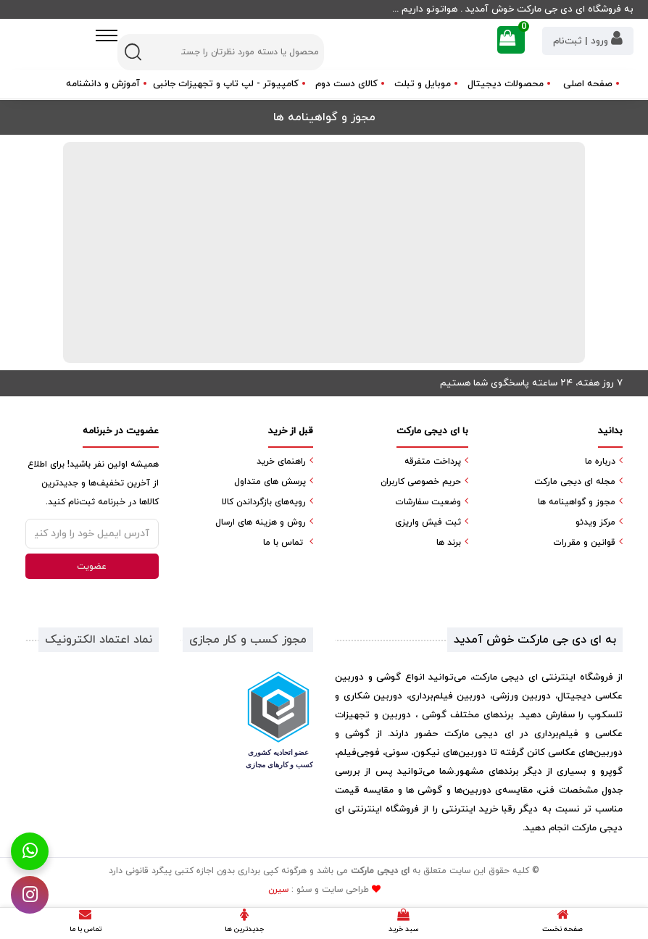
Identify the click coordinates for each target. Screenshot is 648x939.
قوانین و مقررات (584, 542)
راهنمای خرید (281, 461)
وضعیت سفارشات (428, 502)
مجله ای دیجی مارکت (574, 482)
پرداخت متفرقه (432, 461)
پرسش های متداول (270, 482)
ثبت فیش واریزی (428, 522)
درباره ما (600, 461)
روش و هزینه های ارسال (260, 522)
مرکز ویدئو (595, 522)
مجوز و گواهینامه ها (576, 502)
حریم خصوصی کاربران (421, 482)
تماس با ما (283, 542)
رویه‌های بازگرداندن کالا (264, 502)
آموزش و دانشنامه (103, 84)
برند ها (448, 542)
